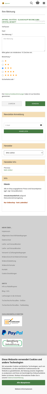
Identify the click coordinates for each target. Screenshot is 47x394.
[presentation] (21, 86)
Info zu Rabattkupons (9, 286)
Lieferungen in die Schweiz (11, 296)
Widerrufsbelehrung (9, 261)
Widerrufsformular (8, 265)
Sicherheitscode (8, 79)
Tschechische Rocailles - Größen (13, 300)
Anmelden (23, 131)
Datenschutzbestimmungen (14, 94)
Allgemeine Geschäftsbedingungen (14, 236)
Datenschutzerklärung (15, 378)
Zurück (11, 104)
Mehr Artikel (8, 170)
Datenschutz (6, 240)
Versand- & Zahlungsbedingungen (14, 253)
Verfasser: (5, 27)
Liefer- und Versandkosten (11, 244)
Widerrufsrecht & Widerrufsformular (14, 257)
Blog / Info (5, 291)
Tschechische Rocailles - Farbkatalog (15, 305)
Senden (35, 104)
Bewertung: (6, 57)
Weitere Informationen (23, 389)
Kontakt (4, 269)
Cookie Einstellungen (9, 273)
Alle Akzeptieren (23, 383)
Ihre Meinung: (7, 34)
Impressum (6, 231)
